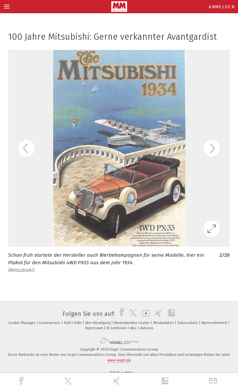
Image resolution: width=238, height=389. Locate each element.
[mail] (214, 381)
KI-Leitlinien (117, 328)
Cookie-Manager (22, 323)
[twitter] (69, 381)
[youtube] (144, 313)
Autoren (146, 328)
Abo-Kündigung (98, 323)
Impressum (94, 328)
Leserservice (50, 323)
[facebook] (22, 381)
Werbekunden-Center (132, 323)
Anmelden (222, 7)
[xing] (117, 381)
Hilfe (78, 323)
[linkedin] (166, 381)
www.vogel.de (119, 360)
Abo (134, 328)
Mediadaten (164, 323)
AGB (67, 323)
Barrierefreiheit (214, 323)
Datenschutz (188, 323)
